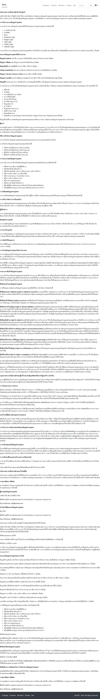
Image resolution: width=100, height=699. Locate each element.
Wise (4, 5)
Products (53, 5)
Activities (61, 5)
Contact (68, 5)
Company (46, 5)
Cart (74, 5)
